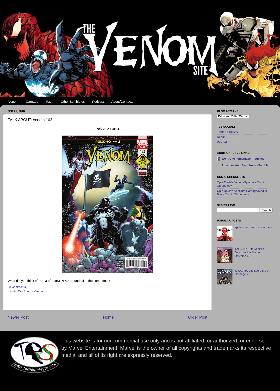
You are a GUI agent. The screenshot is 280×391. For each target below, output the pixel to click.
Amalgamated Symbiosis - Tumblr (245, 165)
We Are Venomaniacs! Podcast (243, 158)
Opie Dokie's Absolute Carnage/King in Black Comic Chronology (242, 192)
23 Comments (17, 287)
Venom (13, 101)
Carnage (32, 101)
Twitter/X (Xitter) (227, 132)
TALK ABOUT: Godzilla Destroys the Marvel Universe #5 (249, 252)
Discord (222, 142)
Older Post (197, 317)
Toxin (49, 101)
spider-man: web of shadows (253, 227)
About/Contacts (122, 101)
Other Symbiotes (73, 101)
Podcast (98, 101)
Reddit (221, 137)
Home (108, 317)
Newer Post (18, 317)
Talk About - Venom (30, 291)
